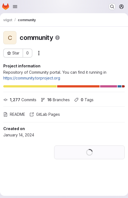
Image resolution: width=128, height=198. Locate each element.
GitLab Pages (45, 114)
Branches (55, 99)
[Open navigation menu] (15, 6)
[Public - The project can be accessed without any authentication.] (57, 37)
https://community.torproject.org (31, 78)
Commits (19, 99)
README (14, 114)
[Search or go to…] (112, 6)
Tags (84, 99)
